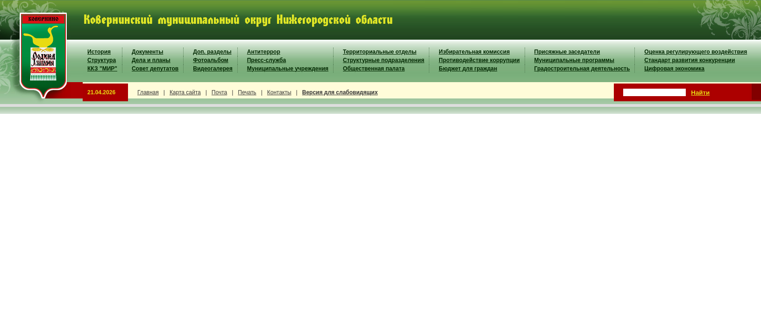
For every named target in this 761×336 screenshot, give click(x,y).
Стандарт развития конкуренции (689, 60)
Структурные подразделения (383, 60)
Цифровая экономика (674, 68)
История (99, 52)
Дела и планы (151, 60)
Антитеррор (263, 52)
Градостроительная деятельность (582, 68)
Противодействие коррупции (479, 60)
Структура (101, 60)
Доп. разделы (212, 52)
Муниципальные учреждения (287, 68)
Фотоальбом (210, 60)
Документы (147, 52)
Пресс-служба (266, 60)
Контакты (279, 92)
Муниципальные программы (574, 60)
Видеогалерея (212, 68)
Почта (219, 92)
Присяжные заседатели (567, 52)
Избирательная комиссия (474, 52)
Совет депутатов (155, 68)
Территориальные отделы (379, 52)
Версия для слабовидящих (340, 92)
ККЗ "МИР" (102, 68)
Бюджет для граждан (468, 68)
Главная (148, 92)
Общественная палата (374, 68)
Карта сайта (185, 92)
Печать (247, 92)
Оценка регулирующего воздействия (695, 52)
